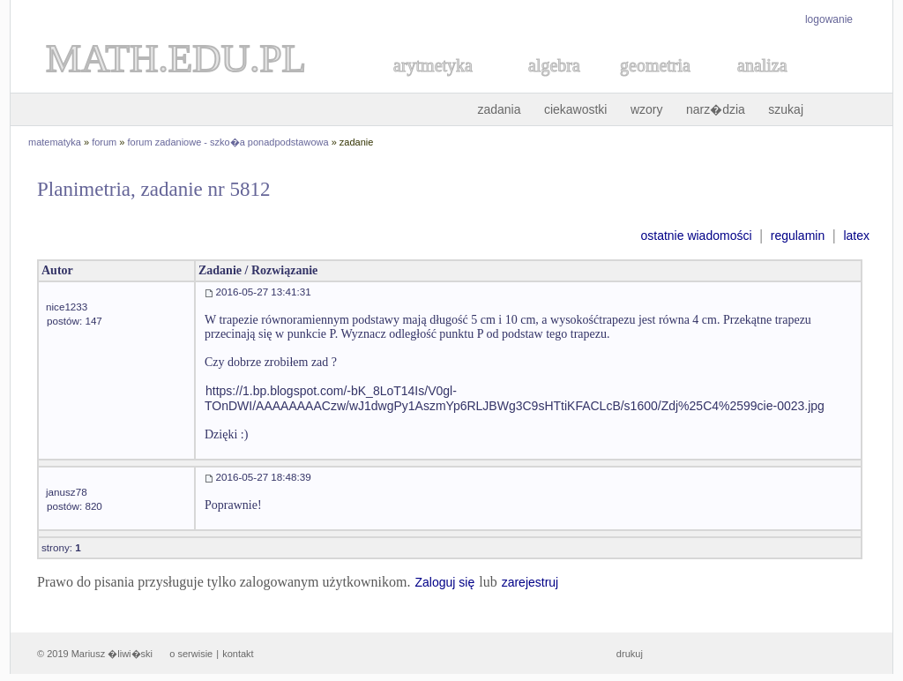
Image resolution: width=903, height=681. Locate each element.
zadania (498, 109)
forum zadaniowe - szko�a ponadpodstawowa (228, 142)
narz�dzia (715, 109)
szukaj (785, 109)
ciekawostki (576, 109)
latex (856, 235)
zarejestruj (530, 582)
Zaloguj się (444, 582)
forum (104, 142)
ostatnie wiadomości (695, 235)
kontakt (237, 653)
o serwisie (191, 653)
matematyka (54, 142)
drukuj (629, 653)
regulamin (798, 235)
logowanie (829, 19)
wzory (647, 109)
